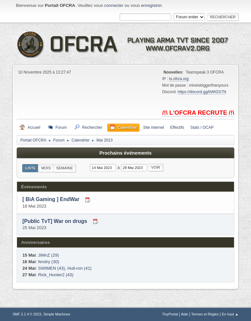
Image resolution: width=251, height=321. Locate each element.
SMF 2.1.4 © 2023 (26, 314)
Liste (30, 168)
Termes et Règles (205, 314)
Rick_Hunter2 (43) (56, 274)
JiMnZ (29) (48, 255)
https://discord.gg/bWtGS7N (202, 92)
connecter (114, 5)
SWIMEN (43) (51, 268)
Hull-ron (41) (79, 268)
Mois (46, 168)
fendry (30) (48, 261)
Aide (184, 314)
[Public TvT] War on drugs (54, 221)
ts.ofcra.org (179, 78)
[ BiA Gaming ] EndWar (50, 199)
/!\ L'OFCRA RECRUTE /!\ (198, 112)
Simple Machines (56, 314)
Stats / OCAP (201, 127)
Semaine (64, 168)
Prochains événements (125, 153)
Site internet (153, 127)
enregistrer (151, 5)
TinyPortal (170, 314)
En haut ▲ (230, 314)
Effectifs (177, 127)
